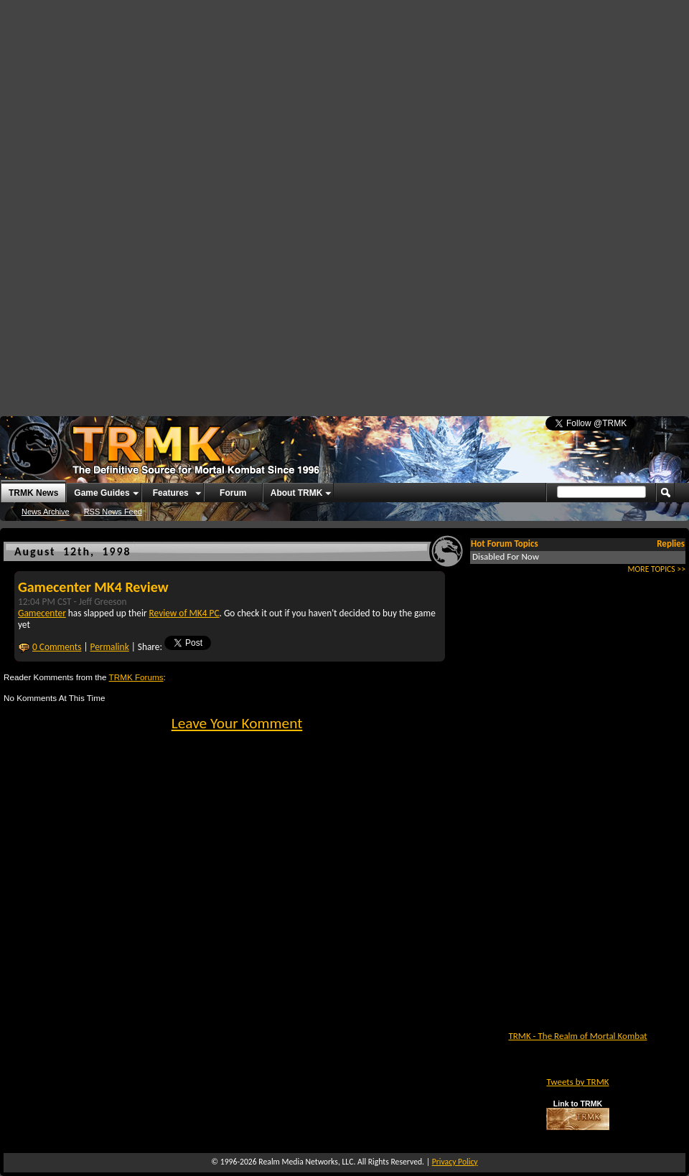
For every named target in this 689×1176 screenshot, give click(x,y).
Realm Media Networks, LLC (305, 1162)
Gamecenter (42, 613)
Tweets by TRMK (577, 1081)
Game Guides (101, 493)
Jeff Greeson (103, 602)
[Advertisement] (325, 107)
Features (171, 493)
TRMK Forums (136, 677)
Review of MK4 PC (184, 613)
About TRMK (297, 493)
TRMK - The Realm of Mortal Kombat (577, 1035)
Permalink (109, 647)
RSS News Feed (113, 511)
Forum (233, 493)
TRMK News (33, 493)
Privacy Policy (455, 1162)
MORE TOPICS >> (656, 569)
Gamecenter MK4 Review (93, 587)
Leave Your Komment (237, 723)
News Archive (46, 511)
